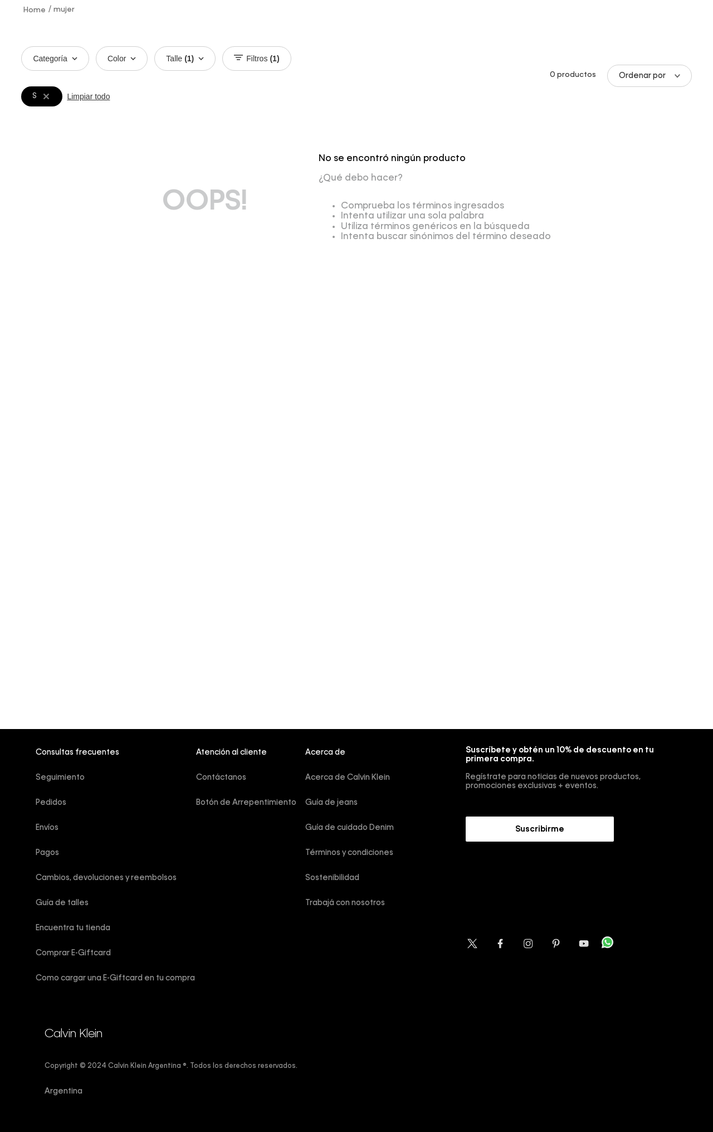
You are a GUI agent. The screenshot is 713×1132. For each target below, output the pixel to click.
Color (122, 58)
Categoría (55, 58)
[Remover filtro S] (46, 96)
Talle (185, 58)
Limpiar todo (88, 96)
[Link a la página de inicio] (35, 9)
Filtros (256, 58)
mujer (64, 9)
